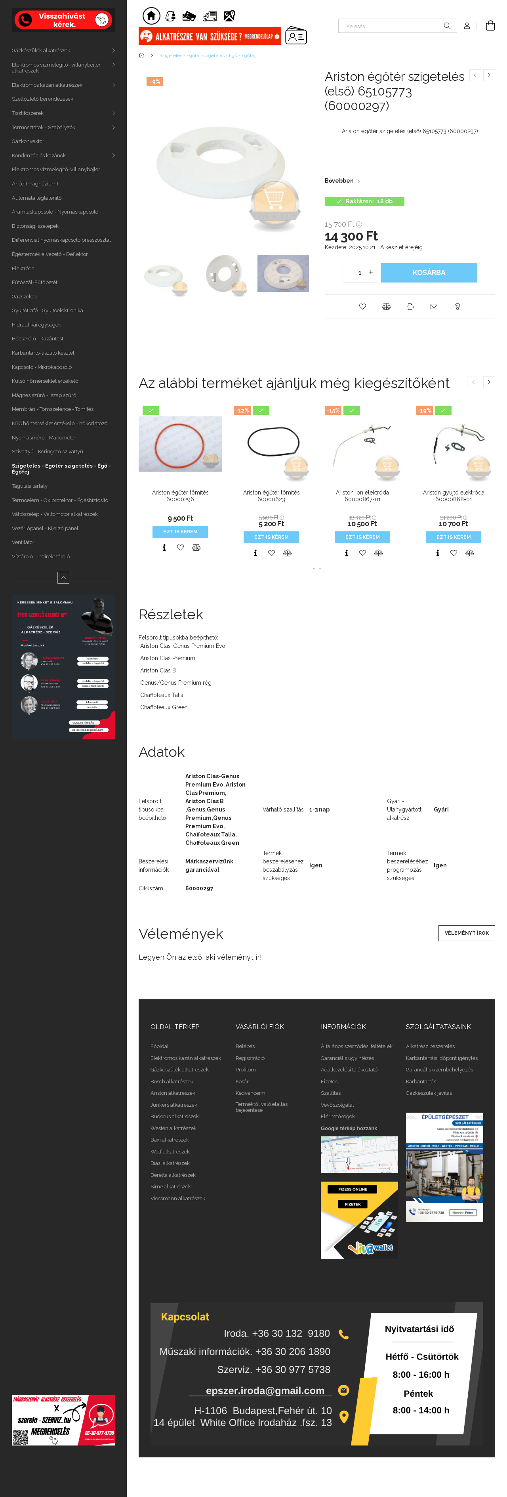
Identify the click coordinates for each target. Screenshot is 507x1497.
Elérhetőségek (338, 1116)
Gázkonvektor (28, 141)
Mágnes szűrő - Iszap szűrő (44, 395)
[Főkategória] (143, 55)
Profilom (246, 1070)
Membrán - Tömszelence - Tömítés (52, 409)
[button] (362, 307)
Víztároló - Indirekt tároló (41, 556)
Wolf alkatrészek (170, 1152)
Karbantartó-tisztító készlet (43, 353)
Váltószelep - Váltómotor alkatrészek (55, 514)
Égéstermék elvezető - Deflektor (50, 254)
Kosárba (429, 272)
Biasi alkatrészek (170, 1163)
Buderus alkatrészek (175, 1116)
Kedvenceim (250, 1093)
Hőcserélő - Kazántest (37, 339)
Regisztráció (250, 1058)
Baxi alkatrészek (170, 1140)
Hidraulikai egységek (36, 325)
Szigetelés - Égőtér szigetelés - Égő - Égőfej (61, 469)
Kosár (242, 1082)
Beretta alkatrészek (173, 1175)
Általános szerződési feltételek (357, 1046)
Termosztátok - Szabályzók (43, 127)
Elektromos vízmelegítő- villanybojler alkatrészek (56, 68)
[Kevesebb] (63, 578)
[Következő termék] (489, 75)
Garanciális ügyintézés (347, 1058)
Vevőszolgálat (337, 1105)
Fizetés (329, 1082)
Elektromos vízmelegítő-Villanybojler (56, 169)
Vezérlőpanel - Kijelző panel (45, 528)
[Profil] (467, 26)
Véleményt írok (467, 933)
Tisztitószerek (28, 113)
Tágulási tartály (30, 486)
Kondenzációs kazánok (39, 155)
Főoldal (160, 1046)
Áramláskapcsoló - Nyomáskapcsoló (55, 212)
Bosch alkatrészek (172, 1082)
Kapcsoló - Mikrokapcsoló (42, 367)
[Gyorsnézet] (164, 548)
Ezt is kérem (180, 532)
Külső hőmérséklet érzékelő (45, 381)
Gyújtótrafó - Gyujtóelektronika (47, 310)
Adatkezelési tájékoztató (349, 1070)
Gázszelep (24, 297)
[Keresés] (397, 26)
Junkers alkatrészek (174, 1105)
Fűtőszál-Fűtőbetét (34, 282)
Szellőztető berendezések (42, 99)
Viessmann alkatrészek (178, 1198)
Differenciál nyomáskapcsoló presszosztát (61, 240)
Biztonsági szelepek (35, 226)
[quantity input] (360, 272)
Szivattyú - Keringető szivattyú (47, 451)
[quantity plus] (371, 272)
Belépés (245, 1046)
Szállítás (331, 1093)
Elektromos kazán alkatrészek (47, 85)
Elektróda (23, 268)
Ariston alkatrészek (173, 1093)
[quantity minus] (349, 272)
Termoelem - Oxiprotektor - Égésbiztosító (60, 500)
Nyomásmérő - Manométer (44, 438)
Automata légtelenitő (37, 198)
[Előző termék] (475, 75)
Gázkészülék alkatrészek (41, 50)
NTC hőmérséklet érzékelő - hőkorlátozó (59, 423)
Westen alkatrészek (173, 1128)
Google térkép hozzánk (349, 1128)
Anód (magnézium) (35, 184)
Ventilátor (23, 542)
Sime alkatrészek (171, 1187)
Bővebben (339, 181)
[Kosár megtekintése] (486, 26)
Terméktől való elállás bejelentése (262, 1107)
